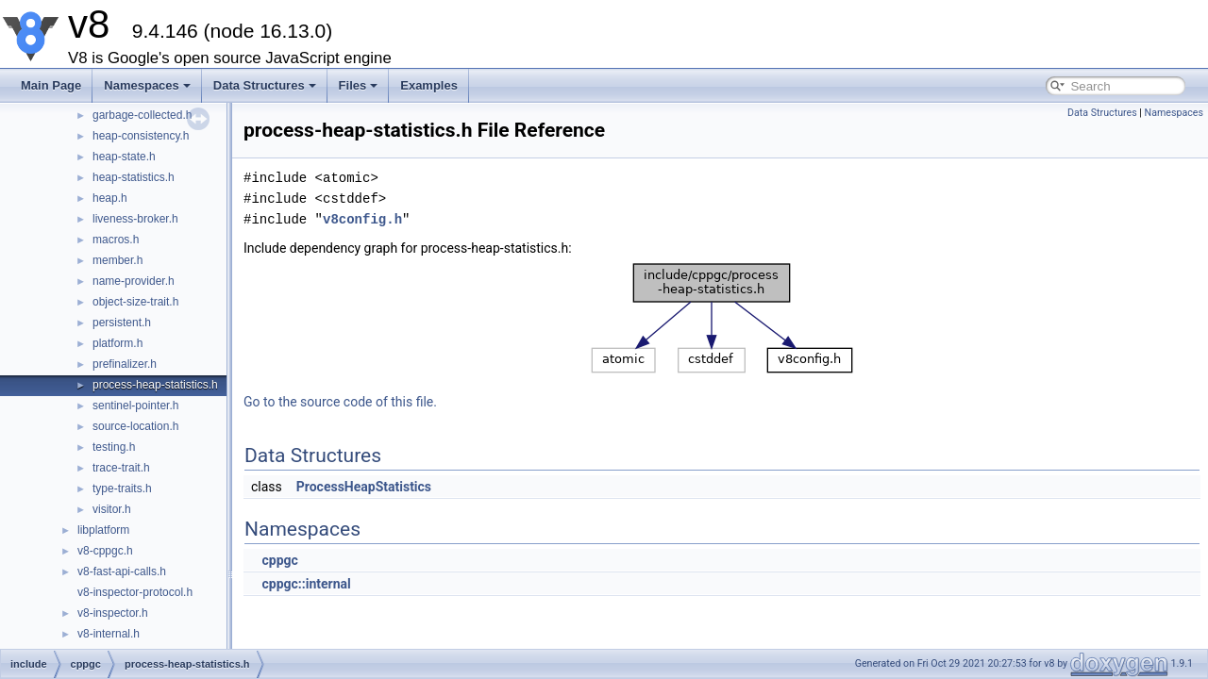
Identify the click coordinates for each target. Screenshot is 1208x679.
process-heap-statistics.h (155, 384)
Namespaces (147, 85)
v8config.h (362, 219)
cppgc (279, 560)
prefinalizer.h (124, 364)
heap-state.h (124, 156)
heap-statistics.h (133, 177)
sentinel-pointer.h (135, 405)
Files (358, 85)
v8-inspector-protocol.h (135, 592)
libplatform (103, 530)
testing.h (113, 447)
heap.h (109, 198)
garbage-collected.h (142, 115)
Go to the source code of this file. (340, 401)
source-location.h (135, 426)
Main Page (51, 85)
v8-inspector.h (112, 613)
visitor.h (111, 509)
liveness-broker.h (135, 218)
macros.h (115, 239)
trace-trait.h (121, 467)
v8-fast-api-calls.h (121, 571)
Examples (429, 85)
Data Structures (264, 85)
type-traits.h (122, 488)
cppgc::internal (305, 583)
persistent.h (121, 322)
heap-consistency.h (141, 135)
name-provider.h (133, 281)
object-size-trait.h (135, 301)
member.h (117, 260)
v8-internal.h (108, 633)
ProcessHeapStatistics (363, 486)
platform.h (117, 343)
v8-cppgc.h (105, 550)
